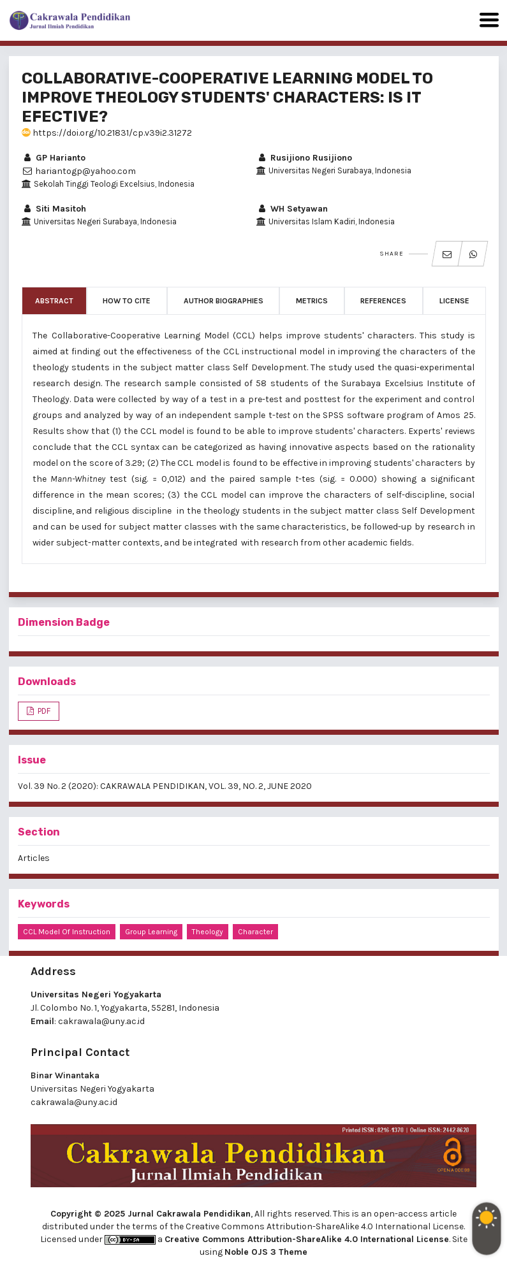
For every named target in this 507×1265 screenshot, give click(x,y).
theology (207, 931)
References (383, 300)
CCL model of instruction (66, 931)
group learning (151, 931)
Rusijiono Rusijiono (304, 157)
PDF (43, 711)
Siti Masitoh (54, 208)
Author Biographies (223, 300)
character (255, 931)
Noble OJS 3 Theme (265, 1252)
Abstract (54, 300)
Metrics (312, 300)
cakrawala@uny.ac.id (101, 1021)
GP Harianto (53, 157)
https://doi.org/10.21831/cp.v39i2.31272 (107, 132)
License (454, 300)
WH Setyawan (292, 208)
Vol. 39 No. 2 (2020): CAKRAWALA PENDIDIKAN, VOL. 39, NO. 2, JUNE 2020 (165, 786)
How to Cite (127, 300)
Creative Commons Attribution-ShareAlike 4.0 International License (307, 1239)
